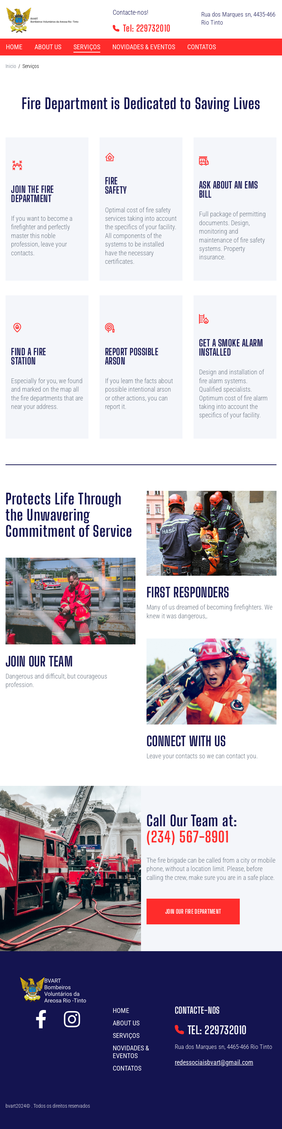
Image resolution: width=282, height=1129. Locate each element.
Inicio (11, 66)
